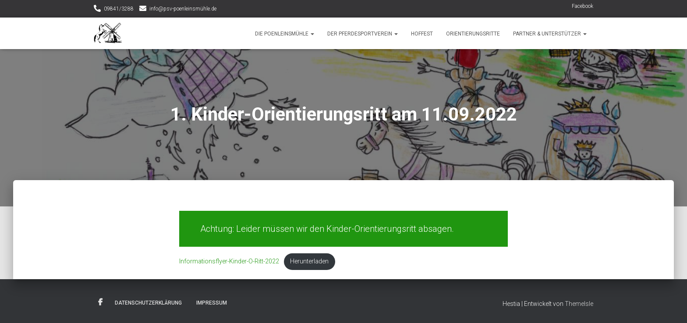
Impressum (211, 303)
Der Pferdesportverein (362, 34)
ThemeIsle (579, 303)
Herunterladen (309, 261)
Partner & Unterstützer (550, 34)
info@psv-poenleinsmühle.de (182, 9)
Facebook (582, 6)
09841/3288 (119, 9)
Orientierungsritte (473, 34)
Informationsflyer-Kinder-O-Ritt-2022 (229, 261)
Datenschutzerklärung (148, 303)
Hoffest (422, 34)
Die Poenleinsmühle (284, 34)
